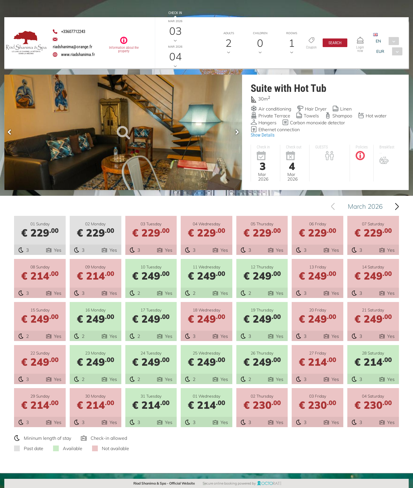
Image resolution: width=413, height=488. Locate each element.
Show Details (262, 135)
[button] (335, 42)
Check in (175, 13)
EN (378, 41)
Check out (175, 38)
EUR (380, 51)
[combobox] (386, 41)
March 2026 (370, 206)
